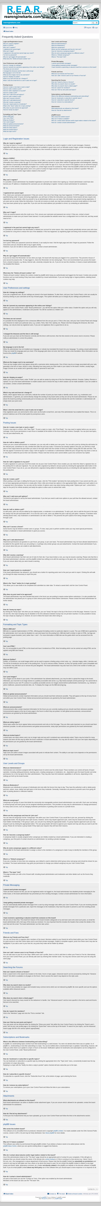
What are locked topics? (10, 129)
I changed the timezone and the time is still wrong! (18, 71)
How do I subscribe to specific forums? (63, 100)
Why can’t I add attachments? (12, 100)
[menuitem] (15, 27)
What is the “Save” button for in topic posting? (17, 106)
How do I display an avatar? (11, 76)
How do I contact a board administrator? (63, 122)
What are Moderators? (58, 45)
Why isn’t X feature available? (60, 118)
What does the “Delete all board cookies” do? (16, 58)
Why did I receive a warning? (12, 102)
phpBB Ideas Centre (10, 1146)
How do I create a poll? (10, 92)
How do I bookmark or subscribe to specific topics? (66, 98)
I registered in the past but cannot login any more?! (18, 53)
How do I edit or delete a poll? (12, 96)
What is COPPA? (8, 45)
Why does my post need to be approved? (15, 108)
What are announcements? (11, 125)
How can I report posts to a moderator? (15, 104)
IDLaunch (44, 1198)
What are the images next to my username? (16, 75)
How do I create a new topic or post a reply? (16, 87)
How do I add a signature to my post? (14, 90)
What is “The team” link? (58, 57)
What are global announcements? (13, 124)
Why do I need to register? (11, 43)
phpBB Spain (58, 1198)
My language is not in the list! (12, 73)
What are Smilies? (8, 120)
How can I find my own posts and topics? (63, 89)
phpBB (13, 353)
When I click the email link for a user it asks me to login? (20, 80)
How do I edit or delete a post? (12, 89)
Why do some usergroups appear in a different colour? (67, 53)
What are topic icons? (9, 131)
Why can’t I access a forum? (11, 98)
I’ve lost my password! (10, 55)
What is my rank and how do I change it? (15, 78)
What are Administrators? (59, 43)
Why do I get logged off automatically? (14, 57)
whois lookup (50, 1159)
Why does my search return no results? (63, 84)
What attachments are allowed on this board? (65, 108)
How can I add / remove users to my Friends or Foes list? (68, 75)
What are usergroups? (58, 47)
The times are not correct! (11, 69)
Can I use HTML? (8, 118)
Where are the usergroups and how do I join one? (66, 49)
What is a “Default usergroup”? (60, 55)
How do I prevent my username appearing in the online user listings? (23, 67)
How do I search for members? (60, 87)
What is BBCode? (8, 116)
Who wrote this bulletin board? (60, 116)
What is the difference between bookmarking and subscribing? (70, 96)
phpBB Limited (58, 1131)
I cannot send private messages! (61, 63)
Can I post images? (9, 122)
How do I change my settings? (12, 65)
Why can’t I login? (8, 51)
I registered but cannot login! (11, 49)
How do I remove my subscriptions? (62, 102)
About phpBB (49, 1133)
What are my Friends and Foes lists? (62, 73)
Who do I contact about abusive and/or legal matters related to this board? (73, 120)
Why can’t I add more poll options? (13, 94)
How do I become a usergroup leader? (63, 51)
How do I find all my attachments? (61, 110)
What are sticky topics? (10, 127)
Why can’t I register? (9, 47)
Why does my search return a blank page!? (64, 86)
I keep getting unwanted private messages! (64, 65)
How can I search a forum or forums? (62, 82)
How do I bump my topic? (11, 109)
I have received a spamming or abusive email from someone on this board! (73, 67)
